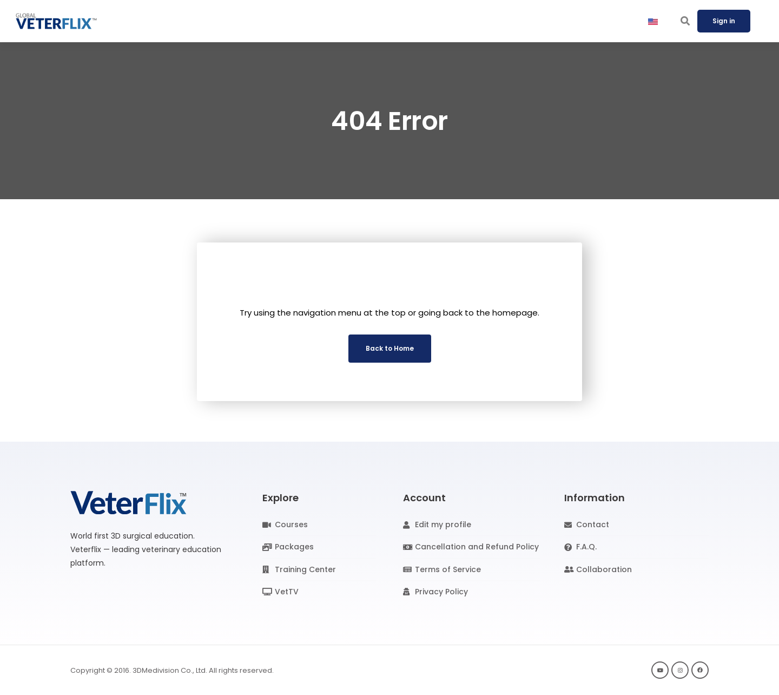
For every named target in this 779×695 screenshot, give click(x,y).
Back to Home (390, 348)
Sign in (723, 20)
